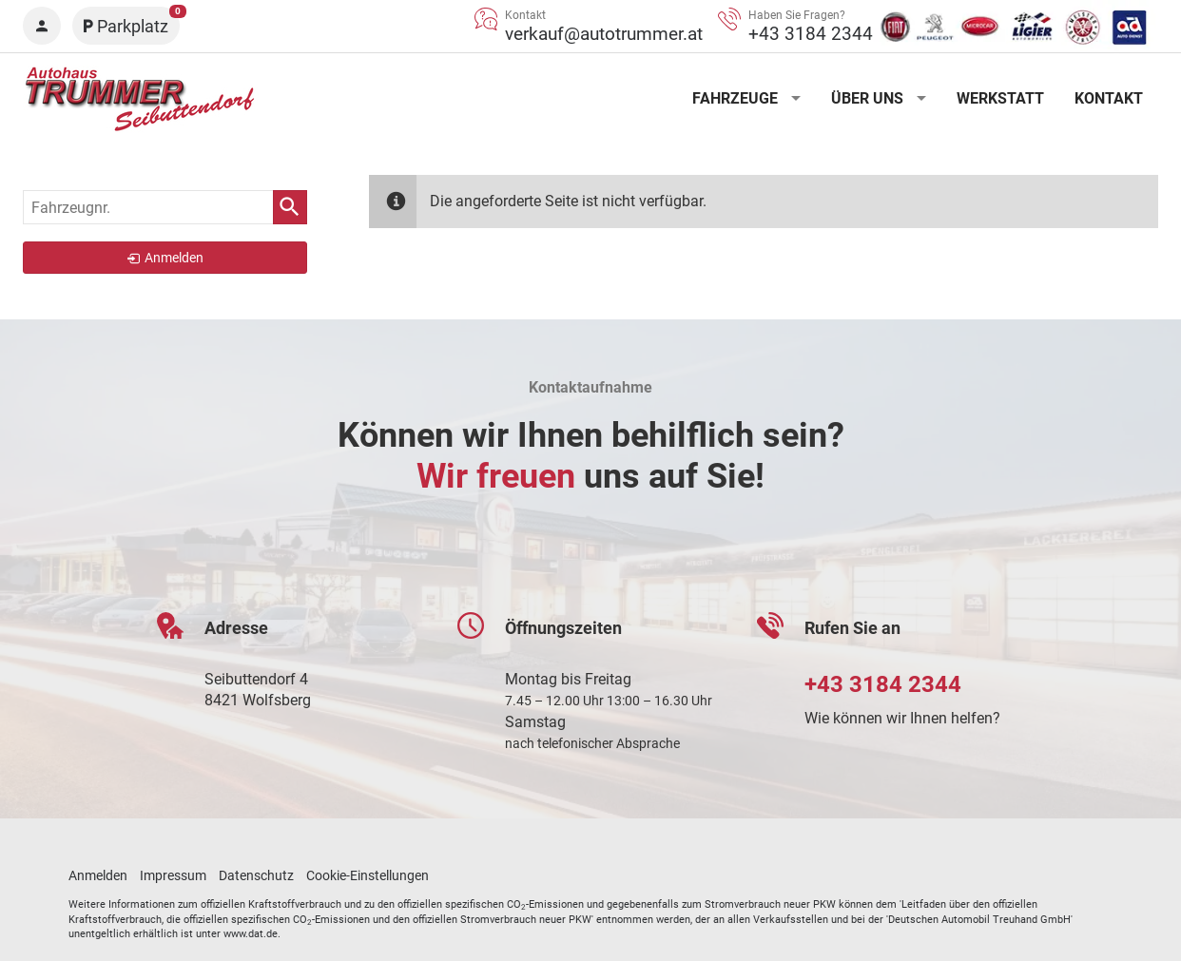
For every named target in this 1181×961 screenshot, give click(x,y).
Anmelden (97, 875)
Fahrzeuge (735, 98)
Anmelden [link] (174, 257)
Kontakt (1109, 98)
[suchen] (290, 207)
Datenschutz (256, 875)
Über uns (867, 98)
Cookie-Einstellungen (367, 875)
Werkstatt (1000, 98)
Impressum (173, 875)
